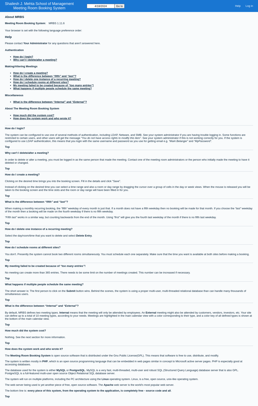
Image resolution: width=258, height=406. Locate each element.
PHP (45, 361)
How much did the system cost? (33, 115)
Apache (108, 384)
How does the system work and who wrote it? (42, 118)
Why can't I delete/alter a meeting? (35, 59)
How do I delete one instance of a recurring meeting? (47, 79)
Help (238, 5)
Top (7, 146)
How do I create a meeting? (30, 73)
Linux (105, 379)
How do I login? (23, 56)
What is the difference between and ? (44, 76)
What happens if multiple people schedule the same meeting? (52, 88)
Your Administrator (35, 43)
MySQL (61, 370)
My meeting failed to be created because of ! (53, 85)
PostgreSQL (77, 370)
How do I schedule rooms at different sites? (41, 82)
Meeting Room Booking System (39, 8)
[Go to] (100, 6)
